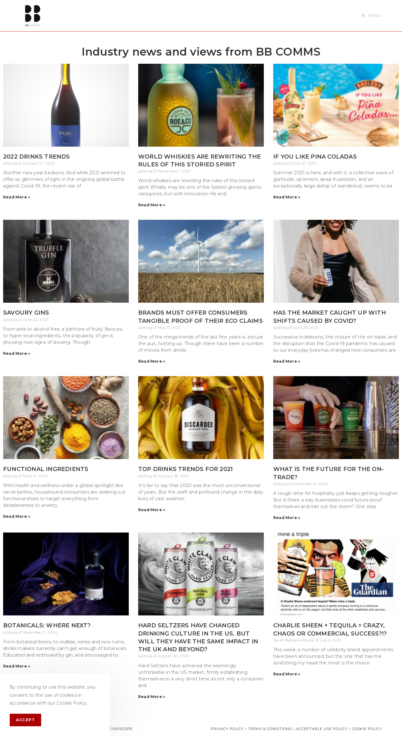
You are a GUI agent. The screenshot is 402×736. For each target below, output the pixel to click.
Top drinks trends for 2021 (185, 469)
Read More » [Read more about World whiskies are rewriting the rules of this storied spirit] (151, 205)
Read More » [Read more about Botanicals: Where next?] (16, 666)
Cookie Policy (367, 729)
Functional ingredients (45, 469)
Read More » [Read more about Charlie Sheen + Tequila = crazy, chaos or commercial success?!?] (286, 674)
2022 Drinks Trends (36, 156)
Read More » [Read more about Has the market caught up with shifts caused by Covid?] (286, 361)
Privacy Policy (227, 729)
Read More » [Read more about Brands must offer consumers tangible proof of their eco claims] (151, 361)
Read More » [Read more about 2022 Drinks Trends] (16, 197)
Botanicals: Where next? (47, 625)
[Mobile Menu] (371, 15)
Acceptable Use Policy (321, 729)
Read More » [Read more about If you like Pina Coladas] (286, 197)
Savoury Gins (26, 312)
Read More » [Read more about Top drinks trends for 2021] (151, 509)
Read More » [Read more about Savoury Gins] (16, 353)
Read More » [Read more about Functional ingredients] (16, 516)
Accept (25, 719)
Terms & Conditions (270, 729)
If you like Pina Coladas (315, 156)
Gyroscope (120, 729)
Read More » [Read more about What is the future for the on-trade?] (286, 517)
